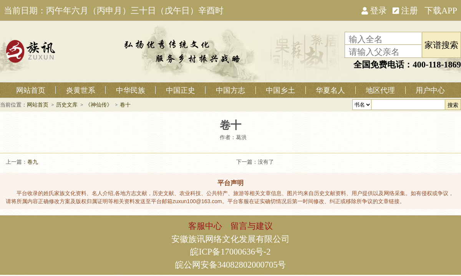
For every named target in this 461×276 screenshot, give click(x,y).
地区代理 (380, 90)
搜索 (453, 105)
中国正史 (180, 90)
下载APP (441, 10)
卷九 (32, 162)
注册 (405, 10)
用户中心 (430, 90)
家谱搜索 (441, 44)
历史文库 (67, 105)
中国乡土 (280, 90)
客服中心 (205, 225)
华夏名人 (330, 90)
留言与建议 (251, 225)
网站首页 (30, 90)
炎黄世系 (80, 90)
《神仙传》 (98, 105)
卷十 (125, 105)
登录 (374, 10)
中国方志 (230, 90)
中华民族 (130, 90)
